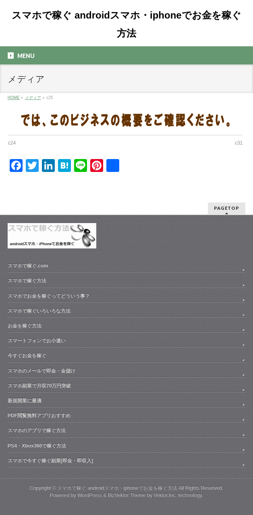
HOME (14, 97)
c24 (12, 143)
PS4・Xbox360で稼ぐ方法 (37, 446)
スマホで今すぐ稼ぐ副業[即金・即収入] (50, 460)
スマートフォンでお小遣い (37, 340)
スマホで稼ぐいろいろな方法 (39, 311)
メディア (33, 97)
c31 (239, 143)
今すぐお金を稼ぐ (27, 355)
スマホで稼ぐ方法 (27, 280)
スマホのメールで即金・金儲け (41, 371)
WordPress (89, 495)
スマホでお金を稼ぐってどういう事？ (49, 296)
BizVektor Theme (127, 495)
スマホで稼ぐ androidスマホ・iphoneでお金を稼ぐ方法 (117, 488)
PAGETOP (226, 208)
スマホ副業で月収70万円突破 (39, 386)
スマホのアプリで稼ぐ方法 (37, 430)
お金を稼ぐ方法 (24, 326)
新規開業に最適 (24, 400)
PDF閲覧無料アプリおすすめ (39, 415)
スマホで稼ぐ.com (28, 266)
